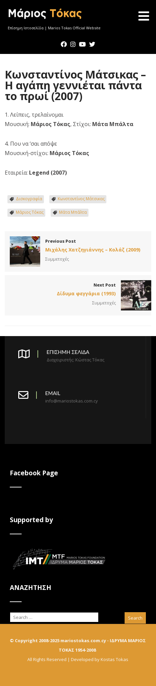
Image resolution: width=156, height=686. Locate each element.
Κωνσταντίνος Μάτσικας (81, 199)
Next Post (78, 290)
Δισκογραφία (29, 199)
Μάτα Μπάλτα (73, 212)
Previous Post (78, 246)
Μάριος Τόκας (30, 212)
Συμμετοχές (57, 259)
